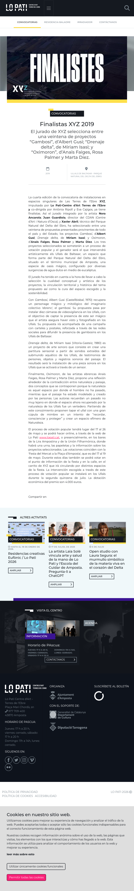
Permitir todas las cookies (26, 877)
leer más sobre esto (20, 854)
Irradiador (85, 22)
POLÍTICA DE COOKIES (17, 796)
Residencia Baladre (57, 22)
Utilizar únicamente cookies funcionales (36, 866)
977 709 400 (15, 711)
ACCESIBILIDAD (46, 796)
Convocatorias (27, 22)
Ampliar (20, 570)
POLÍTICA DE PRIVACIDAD (20, 792)
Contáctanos (108, 22)
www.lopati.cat (49, 437)
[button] (127, 8)
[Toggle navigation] (48, 8)
